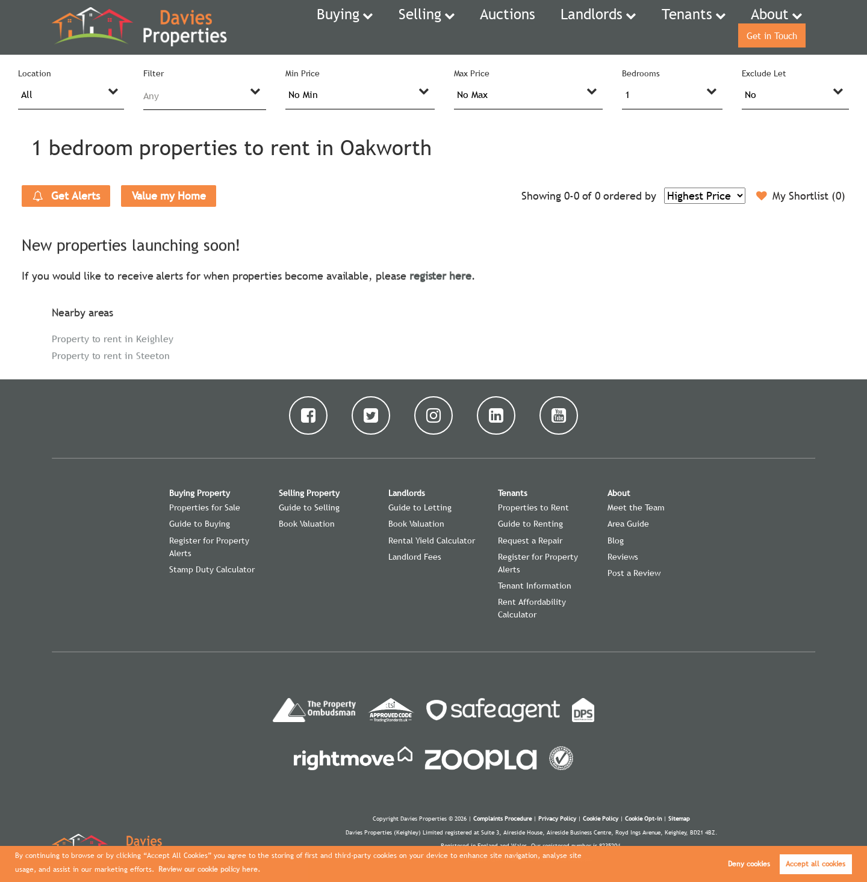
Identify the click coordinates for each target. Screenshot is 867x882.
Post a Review (634, 573)
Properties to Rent (533, 507)
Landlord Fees (414, 556)
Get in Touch (766, 27)
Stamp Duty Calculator (212, 569)
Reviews (623, 556)
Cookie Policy (600, 818)
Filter (153, 73)
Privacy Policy (557, 818)
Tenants (606, 27)
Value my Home (169, 196)
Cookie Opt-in (643, 818)
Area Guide (628, 523)
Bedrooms (641, 73)
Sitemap (679, 818)
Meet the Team (636, 507)
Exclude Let (764, 73)
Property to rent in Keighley (112, 338)
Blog (616, 540)
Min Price (302, 73)
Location (34, 73)
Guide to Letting (420, 507)
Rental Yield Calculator (431, 540)
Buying (310, 27)
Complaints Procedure (502, 818)
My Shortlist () (800, 196)
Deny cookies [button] (749, 864)
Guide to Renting (530, 523)
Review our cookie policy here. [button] (209, 869)
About (677, 27)
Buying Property (199, 493)
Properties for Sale (204, 507)
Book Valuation (307, 523)
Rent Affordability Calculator (532, 608)
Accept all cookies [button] (815, 864)
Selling (381, 27)
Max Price (472, 73)
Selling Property (309, 493)
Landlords (525, 27)
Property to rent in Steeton (111, 355)
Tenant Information (534, 585)
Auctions (456, 27)
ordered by (629, 196)
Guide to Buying (199, 523)
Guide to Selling (309, 507)
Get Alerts (66, 196)
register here (440, 276)
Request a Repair (530, 540)
